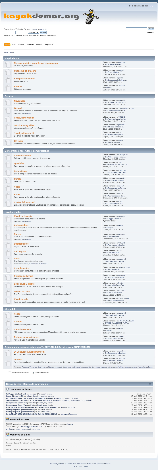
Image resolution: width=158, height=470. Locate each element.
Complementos (21, 268)
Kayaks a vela (21, 299)
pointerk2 (121, 125)
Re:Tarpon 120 (110, 228)
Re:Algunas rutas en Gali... (115, 196)
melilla (26, 264)
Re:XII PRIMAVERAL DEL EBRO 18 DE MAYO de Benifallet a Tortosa (34, 398)
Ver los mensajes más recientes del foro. (23, 429)
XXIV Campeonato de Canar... (116, 172)
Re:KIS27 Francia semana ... (115, 157)
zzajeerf (121, 336)
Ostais (120, 328)
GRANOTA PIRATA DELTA (72, 400)
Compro (18, 322)
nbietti (120, 226)
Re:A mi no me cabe (112, 142)
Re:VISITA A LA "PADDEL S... (116, 102)
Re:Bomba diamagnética (114, 134)
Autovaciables (21, 225)
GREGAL (121, 117)
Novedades (19, 101)
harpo (70, 424)
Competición (20, 171)
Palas (17, 258)
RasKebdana (43, 264)
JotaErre (121, 85)
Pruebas (18, 86)
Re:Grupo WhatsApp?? (113, 72)
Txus (120, 162)
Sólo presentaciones (24, 79)
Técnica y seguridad (24, 125)
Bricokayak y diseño (24, 284)
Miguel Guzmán (33, 396)
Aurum (63, 407)
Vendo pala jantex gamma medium (20, 410)
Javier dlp (121, 100)
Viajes (17, 187)
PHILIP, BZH (122, 155)
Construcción (42, 367)
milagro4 (121, 275)
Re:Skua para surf (111, 253)
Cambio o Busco (22, 329)
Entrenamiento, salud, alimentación (104, 367)
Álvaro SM (122, 170)
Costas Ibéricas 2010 (24, 202)
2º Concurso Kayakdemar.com (29, 352)
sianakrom (122, 351)
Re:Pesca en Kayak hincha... (115, 119)
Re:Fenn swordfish (112, 237)
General (18, 108)
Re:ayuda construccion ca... (115, 301)
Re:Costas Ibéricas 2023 (114, 203)
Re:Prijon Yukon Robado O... (115, 338)
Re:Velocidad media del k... (115, 277)
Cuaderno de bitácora (25, 71)
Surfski (17, 234)
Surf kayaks (20, 251)
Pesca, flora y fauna (24, 118)
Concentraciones (22, 156)
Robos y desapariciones (26, 337)
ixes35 (120, 194)
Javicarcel (122, 259)
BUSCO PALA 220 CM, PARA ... (117, 323)
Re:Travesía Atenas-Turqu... (115, 188)
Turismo (18, 359)
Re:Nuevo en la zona (113, 64)
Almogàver (122, 62)
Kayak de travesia (23, 216)
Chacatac (121, 291)
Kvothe (120, 283)
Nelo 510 (108, 331)
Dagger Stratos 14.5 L (14, 396)
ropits (120, 201)
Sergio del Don (123, 298)
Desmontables (21, 244)
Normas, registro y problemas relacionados (36, 63)
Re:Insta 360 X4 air (112, 269)
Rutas (17, 194)
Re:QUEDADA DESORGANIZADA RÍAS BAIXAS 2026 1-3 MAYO (31, 407)
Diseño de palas (22, 291)
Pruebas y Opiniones (29, 367)
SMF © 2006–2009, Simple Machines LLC (82, 464)
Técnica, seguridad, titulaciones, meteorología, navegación (69, 367)
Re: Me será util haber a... (114, 127)
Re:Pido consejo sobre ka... (115, 245)
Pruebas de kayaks (23, 276)
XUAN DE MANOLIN (125, 108)
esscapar (121, 217)
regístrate (42, 29)
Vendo (17, 314)
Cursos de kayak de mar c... (115, 180)
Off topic (18, 141)
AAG (120, 251)
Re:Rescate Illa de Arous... (115, 361)
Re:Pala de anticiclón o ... (114, 293)
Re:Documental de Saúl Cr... (115, 111)
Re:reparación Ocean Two (114, 285)
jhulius (120, 78)
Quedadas (19, 163)
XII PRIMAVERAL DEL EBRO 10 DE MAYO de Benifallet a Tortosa (32, 400)
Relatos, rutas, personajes (127, 367)
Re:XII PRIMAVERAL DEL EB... (116, 165)
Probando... (109, 88)
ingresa (34, 29)
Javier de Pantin (124, 267)
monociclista (26, 113)
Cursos (17, 179)
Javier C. (121, 178)
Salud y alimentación (24, 133)
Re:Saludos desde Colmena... (116, 80)
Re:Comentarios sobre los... (115, 353)
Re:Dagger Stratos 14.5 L (114, 219)
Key (119, 132)
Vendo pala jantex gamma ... (115, 261)
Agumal (121, 70)
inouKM (121, 186)
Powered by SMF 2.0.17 (58, 464)
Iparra (120, 140)
